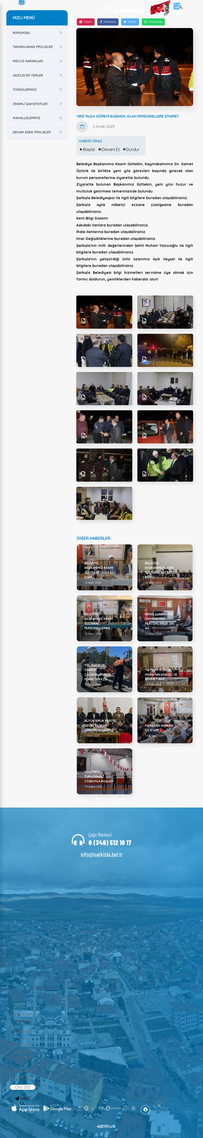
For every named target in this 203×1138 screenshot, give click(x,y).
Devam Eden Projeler (32, 132)
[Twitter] (130, 21)
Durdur (130, 149)
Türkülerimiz (25, 89)
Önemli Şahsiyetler (30, 104)
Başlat (87, 149)
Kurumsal (21, 33)
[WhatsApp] (153, 21)
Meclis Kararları (28, 61)
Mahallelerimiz (26, 118)
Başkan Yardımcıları (36, 850)
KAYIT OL (22, 1101)
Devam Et (109, 149)
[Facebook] (108, 21)
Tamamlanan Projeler (33, 47)
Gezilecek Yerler (28, 75)
